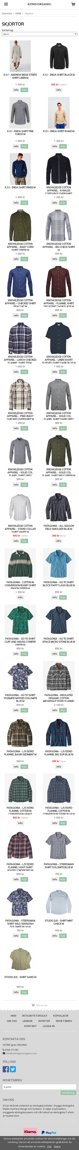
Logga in (49, 1026)
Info (16, 89)
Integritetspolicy (34, 1015)
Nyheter (44, 1021)
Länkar (27, 1021)
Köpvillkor (60, 1015)
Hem (13, 1015)
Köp (24, 89)
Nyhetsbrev (64, 1021)
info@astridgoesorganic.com (21, 1053)
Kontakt (30, 1026)
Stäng (57, 1146)
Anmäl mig (68, 1092)
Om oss (12, 1021)
